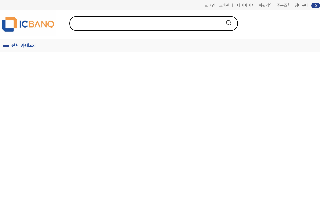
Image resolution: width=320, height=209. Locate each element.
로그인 (210, 5)
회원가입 (266, 5)
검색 (228, 22)
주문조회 (284, 5)
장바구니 (307, 5)
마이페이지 (246, 5)
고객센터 (226, 5)
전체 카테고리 (24, 45)
